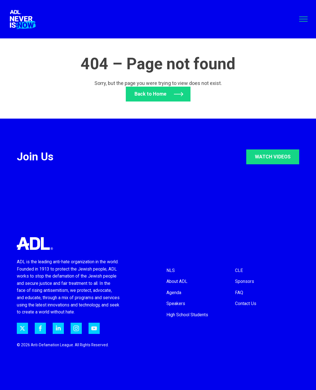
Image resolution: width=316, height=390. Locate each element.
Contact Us (245, 303)
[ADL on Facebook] (40, 328)
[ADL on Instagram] (76, 328)
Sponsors (244, 281)
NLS (170, 270)
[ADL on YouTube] (94, 328)
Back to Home (150, 94)
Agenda (173, 292)
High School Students (187, 314)
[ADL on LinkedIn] (58, 328)
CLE (239, 270)
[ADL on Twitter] (22, 328)
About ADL (176, 281)
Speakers (175, 303)
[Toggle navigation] (303, 19)
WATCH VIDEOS (273, 156)
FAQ (239, 292)
